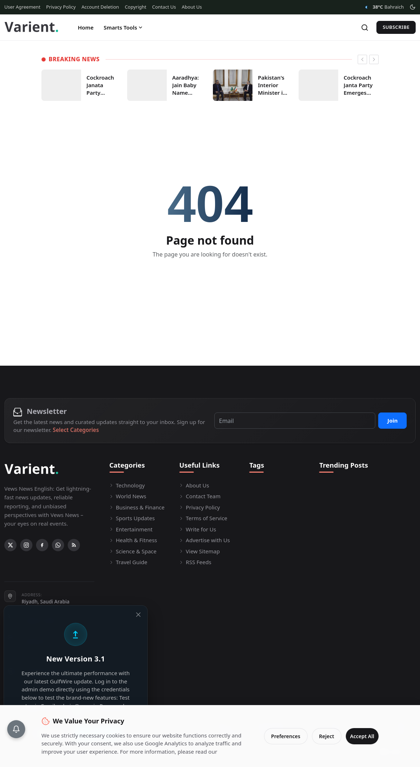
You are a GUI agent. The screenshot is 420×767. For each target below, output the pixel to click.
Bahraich (383, 7)
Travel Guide (129, 562)
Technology (127, 485)
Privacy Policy (61, 7)
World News (128, 496)
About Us (192, 7)
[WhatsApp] (58, 545)
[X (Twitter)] (10, 545)
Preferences (280, 732)
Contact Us (164, 7)
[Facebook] (42, 545)
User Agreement (22, 7)
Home (86, 27)
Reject (321, 732)
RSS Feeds (195, 562)
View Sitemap (199, 551)
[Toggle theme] (413, 7)
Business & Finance (137, 507)
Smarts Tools (124, 27)
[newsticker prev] (362, 59)
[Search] (365, 27)
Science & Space (133, 551)
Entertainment (131, 529)
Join (392, 420)
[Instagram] (26, 545)
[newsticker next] (374, 59)
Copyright (135, 7)
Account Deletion (100, 7)
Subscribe (396, 27)
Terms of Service (203, 518)
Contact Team (199, 496)
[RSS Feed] (74, 545)
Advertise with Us (204, 540)
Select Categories (76, 429)
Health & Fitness (133, 540)
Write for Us (197, 529)
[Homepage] (31, 27)
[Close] (143, 614)
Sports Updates (132, 518)
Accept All (359, 732)
